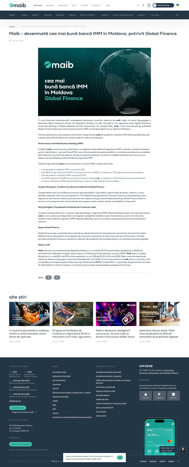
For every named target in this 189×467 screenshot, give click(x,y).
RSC (54, 409)
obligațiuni (60, 15)
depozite (47, 15)
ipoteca (25, 15)
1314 (29, 372)
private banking (59, 380)
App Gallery (173, 397)
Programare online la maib (23, 412)
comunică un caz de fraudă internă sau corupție (72, 417)
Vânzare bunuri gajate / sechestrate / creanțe (72, 392)
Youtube (162, 461)
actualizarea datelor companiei (108, 376)
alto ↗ (74, 5)
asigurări (105, 15)
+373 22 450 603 (21, 380)
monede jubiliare (102, 395)
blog (54, 405)
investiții (142, 15)
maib (108, 5)
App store (146, 397)
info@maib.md (15, 401)
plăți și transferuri (88, 15)
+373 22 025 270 (21, 387)
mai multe (156, 15)
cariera (55, 413)
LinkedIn (171, 461)
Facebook (143, 461)
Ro (138, 5)
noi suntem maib (59, 372)
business (50, 5)
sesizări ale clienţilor (61, 396)
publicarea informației (61, 376)
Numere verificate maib (105, 391)
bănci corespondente (104, 407)
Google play (159, 397)
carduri (36, 15)
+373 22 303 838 (21, 394)
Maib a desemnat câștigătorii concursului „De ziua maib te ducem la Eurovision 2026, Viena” (115, 333)
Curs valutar (101, 411)
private (85, 5)
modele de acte (102, 399)
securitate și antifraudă (105, 387)
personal (38, 5)
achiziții (56, 388)
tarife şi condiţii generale (123, 15)
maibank (72, 15)
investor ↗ (97, 5)
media (55, 401)
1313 (15, 372)
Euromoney (143, 120)
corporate (63, 5)
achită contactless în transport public (111, 403)
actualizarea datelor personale (108, 372)
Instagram (153, 461)
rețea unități (101, 416)
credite (13, 15)
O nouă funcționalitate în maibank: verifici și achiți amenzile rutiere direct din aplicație (29, 333)
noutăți (12, 26)
